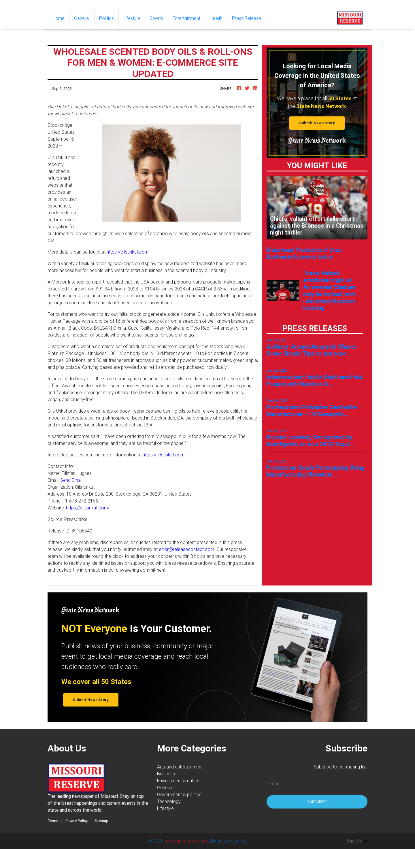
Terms (53, 820)
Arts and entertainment (180, 767)
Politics (106, 18)
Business (166, 774)
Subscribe (317, 801)
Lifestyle (131, 18)
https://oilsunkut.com (127, 252)
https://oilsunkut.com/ (88, 508)
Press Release (246, 18)
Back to (356, 841)
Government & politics (179, 794)
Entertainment (186, 18)
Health (216, 18)
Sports (156, 18)
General (82, 18)
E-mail (273, 783)
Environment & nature (178, 780)
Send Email (71, 480)
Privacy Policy (76, 820)
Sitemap (101, 820)
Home (60, 17)
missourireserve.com (186, 841)
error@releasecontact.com (186, 549)
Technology (169, 801)
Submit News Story (317, 122)
